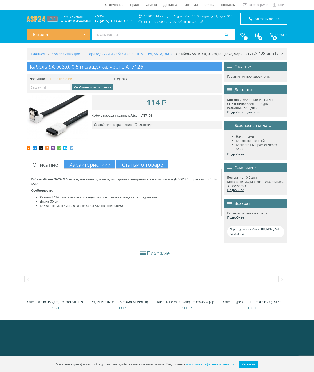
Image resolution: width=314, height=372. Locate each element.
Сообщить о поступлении (92, 87)
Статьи (209, 5)
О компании (114, 5)
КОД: (117, 79)
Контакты (228, 5)
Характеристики (90, 164)
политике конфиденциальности (210, 364)
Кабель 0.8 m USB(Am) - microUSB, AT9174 (57, 302)
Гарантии (191, 5)
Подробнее (235, 154)
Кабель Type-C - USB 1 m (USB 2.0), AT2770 (253, 302)
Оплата (151, 5)
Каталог (59, 34)
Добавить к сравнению (113, 125)
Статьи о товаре (142, 164)
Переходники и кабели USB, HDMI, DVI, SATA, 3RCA (255, 232)
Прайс (134, 5)
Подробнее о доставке (244, 112)
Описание (45, 164)
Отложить (143, 125)
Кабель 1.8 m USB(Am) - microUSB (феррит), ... (187, 302)
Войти (282, 5)
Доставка (170, 5)
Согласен (248, 364)
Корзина (278, 35)
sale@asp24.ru (259, 5)
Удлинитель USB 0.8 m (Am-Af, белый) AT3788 (122, 302)
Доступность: (40, 79)
